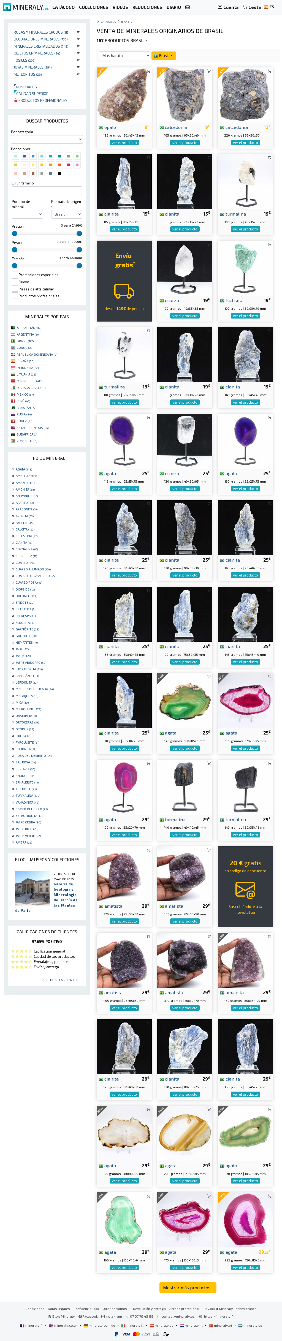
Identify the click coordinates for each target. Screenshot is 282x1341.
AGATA (24, 469)
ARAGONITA (26, 509)
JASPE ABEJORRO (31, 662)
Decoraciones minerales (41, 39)
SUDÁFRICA (27, 434)
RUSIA (24, 414)
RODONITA (26, 749)
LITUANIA (26, 374)
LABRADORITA (29, 669)
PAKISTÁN (26, 407)
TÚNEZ (24, 421)
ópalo (107, 127)
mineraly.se (250, 1325)
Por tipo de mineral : (21, 204)
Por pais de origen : (66, 204)
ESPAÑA (25, 361)
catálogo (108, 21)
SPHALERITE (27, 782)
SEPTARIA (25, 769)
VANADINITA (27, 802)
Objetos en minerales (38, 53)
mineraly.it (132, 1325)
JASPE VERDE (28, 835)
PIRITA (23, 736)
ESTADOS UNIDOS (32, 427)
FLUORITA (25, 622)
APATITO (25, 502)
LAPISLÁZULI (27, 676)
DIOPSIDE (25, 589)
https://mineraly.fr (219, 1316)
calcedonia (173, 127)
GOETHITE (26, 636)
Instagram (111, 1316)
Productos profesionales (40, 100)
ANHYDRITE (27, 496)
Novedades (25, 87)
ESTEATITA (25, 609)
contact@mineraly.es (178, 1316)
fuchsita (231, 300)
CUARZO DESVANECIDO (35, 576)
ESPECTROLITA (29, 815)
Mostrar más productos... (188, 1287)
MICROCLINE (28, 709)
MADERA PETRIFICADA (35, 689)
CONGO (25, 347)
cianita (109, 213)
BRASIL (25, 341)
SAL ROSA (26, 762)
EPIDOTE (25, 602)
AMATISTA (26, 476)
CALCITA (25, 529)
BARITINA (25, 522)
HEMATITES (27, 642)
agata (107, 473)
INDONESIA (28, 367)
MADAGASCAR (31, 388)
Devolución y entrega (149, 1308)
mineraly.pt (221, 1325)
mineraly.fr (32, 1325)
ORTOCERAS (27, 722)
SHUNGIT (25, 775)
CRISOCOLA (26, 556)
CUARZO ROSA (29, 582)
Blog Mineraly (61, 1316)
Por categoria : (23, 132)
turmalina (233, 213)
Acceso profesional (184, 1308)
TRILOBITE (26, 789)
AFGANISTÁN (29, 328)
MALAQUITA (27, 696)
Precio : (18, 226)
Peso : (17, 242)
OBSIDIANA (26, 715)
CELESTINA (26, 536)
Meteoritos (28, 74)
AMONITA (25, 489)
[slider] (14, 233)
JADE (22, 649)
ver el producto (124, 142)
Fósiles (25, 60)
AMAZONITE (27, 483)
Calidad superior (31, 93)
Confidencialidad (86, 1308)
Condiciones (35, 1308)
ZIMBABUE (27, 441)
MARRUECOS (29, 381)
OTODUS (25, 729)
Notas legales (59, 1308)
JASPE (23, 655)
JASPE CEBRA (28, 822)
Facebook (88, 1316)
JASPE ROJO (27, 829)
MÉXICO (25, 394)
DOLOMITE (26, 596)
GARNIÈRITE (27, 629)
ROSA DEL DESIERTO (33, 755)
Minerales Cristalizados (41, 46)
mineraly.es (162, 1325)
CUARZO (25, 562)
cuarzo (169, 300)
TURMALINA (28, 795)
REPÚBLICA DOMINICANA (37, 354)
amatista (111, 905)
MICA (22, 702)
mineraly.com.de (99, 1325)
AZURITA (25, 516)
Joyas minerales (33, 67)
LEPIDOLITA (26, 682)
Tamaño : (19, 259)
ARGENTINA (28, 334)
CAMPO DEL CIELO (32, 809)
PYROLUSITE (27, 742)
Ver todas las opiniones (62, 980)
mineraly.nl (192, 1325)
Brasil (126, 21)
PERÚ (23, 401)
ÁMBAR (24, 842)
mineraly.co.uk (63, 1325)
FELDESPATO (27, 616)
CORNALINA (27, 549)
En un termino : (24, 183)
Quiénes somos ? (116, 1308)
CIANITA (24, 542)
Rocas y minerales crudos (42, 32)
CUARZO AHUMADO (33, 569)
